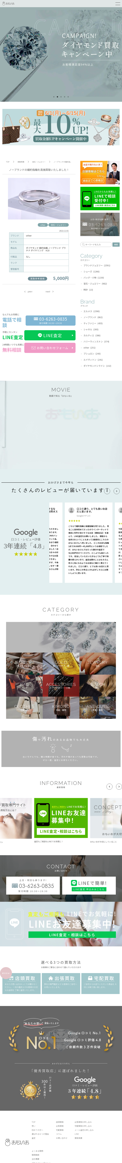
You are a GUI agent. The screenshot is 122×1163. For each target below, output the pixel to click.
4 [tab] (64, 97)
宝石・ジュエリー (58, 224)
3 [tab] (61, 97)
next (48, 291)
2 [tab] (57, 97)
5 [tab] (68, 97)
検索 (116, 244)
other (42, 224)
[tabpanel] (61, 51)
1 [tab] (54, 97)
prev (30, 291)
